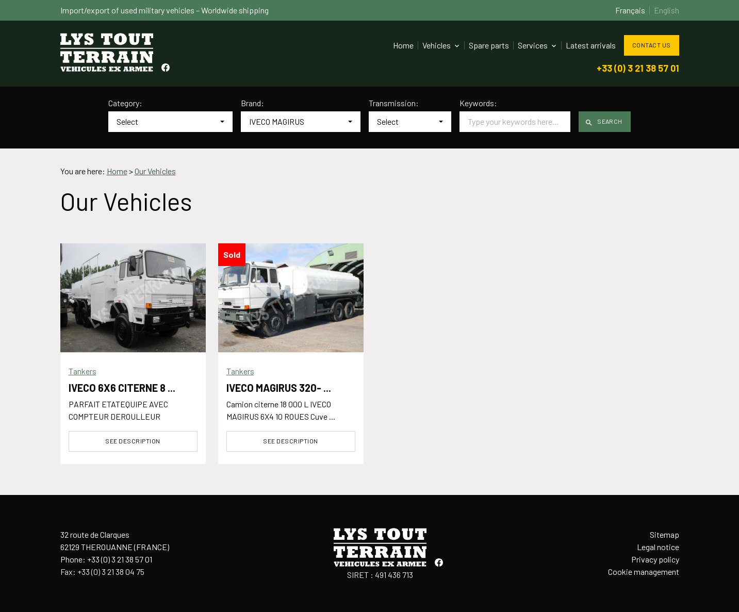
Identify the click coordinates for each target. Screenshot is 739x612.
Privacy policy (655, 559)
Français (630, 10)
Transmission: (394, 103)
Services (533, 45)
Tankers (82, 371)
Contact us (651, 44)
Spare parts (489, 45)
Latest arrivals (591, 45)
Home (403, 45)
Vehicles (436, 45)
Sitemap (664, 534)
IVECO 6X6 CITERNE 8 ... (122, 388)
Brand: (252, 103)
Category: (125, 103)
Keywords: (478, 103)
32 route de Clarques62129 (114, 541)
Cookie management (643, 571)
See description (132, 440)
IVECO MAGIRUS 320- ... (278, 388)
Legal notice (658, 547)
